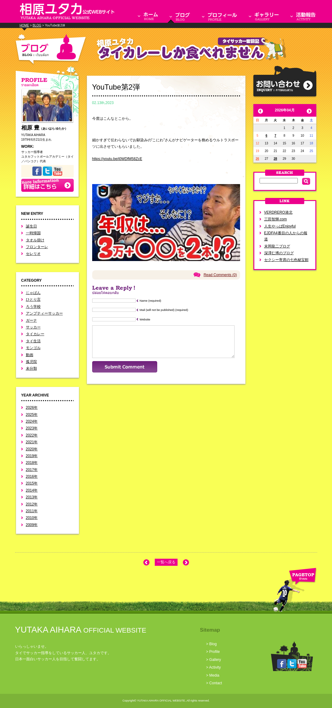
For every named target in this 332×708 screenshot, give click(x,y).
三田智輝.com (275, 219)
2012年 (32, 504)
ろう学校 (33, 306)
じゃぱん (33, 293)
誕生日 (31, 226)
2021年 (32, 442)
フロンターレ (37, 247)
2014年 (32, 490)
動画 (29, 355)
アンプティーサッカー (44, 313)
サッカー (33, 327)
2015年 (32, 483)
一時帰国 (33, 233)
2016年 (32, 476)
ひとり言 (33, 299)
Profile (214, 652)
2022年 (32, 435)
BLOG (37, 25)
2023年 (32, 428)
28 (275, 158)
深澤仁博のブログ (279, 253)
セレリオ (33, 253)
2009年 (32, 525)
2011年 (32, 511)
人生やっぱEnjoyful (280, 226)
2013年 (32, 497)
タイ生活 (33, 341)
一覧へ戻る (166, 562)
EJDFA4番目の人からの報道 (285, 236)
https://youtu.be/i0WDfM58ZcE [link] (117, 159)
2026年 (32, 407)
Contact (215, 683)
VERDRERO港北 (278, 212)
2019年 (32, 456)
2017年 (32, 470)
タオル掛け (35, 240)
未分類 (31, 368)
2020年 (32, 449)
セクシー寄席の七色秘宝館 (286, 260)
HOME (24, 25)
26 (257, 158)
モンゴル (33, 348)
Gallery (215, 660)
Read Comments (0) (220, 275)
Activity (215, 667)
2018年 (32, 463)
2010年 (32, 518)
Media (214, 675)
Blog (213, 644)
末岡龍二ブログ (277, 246)
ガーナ (31, 320)
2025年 (32, 414)
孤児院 (31, 362)
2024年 (32, 421)
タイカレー (35, 334)
